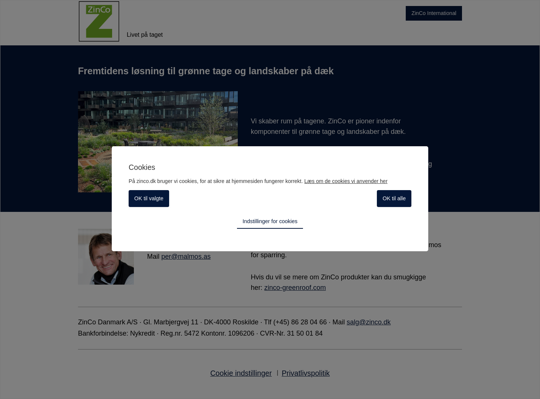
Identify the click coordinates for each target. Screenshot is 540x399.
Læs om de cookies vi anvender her (346, 181)
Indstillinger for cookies (270, 221)
